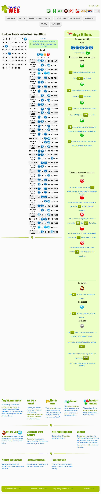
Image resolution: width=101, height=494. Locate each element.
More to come (53, 402)
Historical (11, 18)
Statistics (56, 24)
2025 (81, 346)
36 (69, 90)
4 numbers (66, 436)
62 (74, 294)
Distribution (30, 439)
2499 (80, 78)
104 (85, 115)
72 (92, 187)
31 (70, 72)
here (92, 489)
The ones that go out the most (68, 18)
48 (70, 127)
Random (44, 24)
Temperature (89, 18)
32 (81, 96)
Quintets (81, 431)
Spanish (91, 6)
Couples (73, 401)
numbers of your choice (9, 407)
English (97, 6)
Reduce (22, 18)
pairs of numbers (73, 406)
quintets (82, 436)
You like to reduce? (31, 402)
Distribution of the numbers (35, 433)
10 (70, 109)
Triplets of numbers (93, 402)
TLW (19, 489)
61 (74, 313)
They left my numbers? (12, 400)
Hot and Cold (12, 431)
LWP (45, 489)
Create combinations (36, 459)
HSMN (71, 489)
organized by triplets (90, 410)
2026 (86, 358)
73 (77, 252)
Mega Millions (82, 34)
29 (72, 332)
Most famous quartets (62, 431)
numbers (52, 408)
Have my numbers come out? (40, 18)
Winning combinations (12, 459)
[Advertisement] (82, 158)
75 (78, 237)
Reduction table (59, 459)
